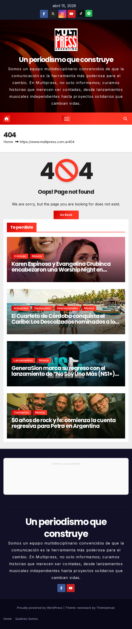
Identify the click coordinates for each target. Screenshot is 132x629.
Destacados (42, 308)
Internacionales (67, 308)
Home (8, 142)
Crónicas (20, 256)
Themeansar (105, 607)
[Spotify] (88, 13)
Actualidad (21, 308)
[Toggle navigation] (67, 118)
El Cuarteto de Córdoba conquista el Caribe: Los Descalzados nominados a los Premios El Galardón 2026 (64, 321)
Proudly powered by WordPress (40, 607)
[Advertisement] (66, 480)
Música (37, 256)
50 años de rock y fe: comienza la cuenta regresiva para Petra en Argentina (63, 423)
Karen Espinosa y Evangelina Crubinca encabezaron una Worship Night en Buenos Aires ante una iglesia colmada (61, 269)
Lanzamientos (23, 360)
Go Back (66, 214)
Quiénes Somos (26, 619)
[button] (125, 118)
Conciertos (21, 412)
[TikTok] (81, 13)
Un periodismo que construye (66, 60)
